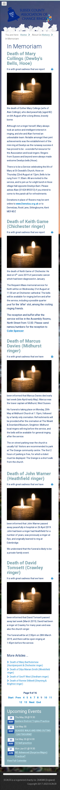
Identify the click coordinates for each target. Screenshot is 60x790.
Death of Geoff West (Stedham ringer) (29, 676)
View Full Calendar (17, 760)
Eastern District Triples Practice (32, 721)
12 (20, 702)
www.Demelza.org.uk (27, 203)
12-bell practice (23, 743)
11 (50, 697)
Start (10, 697)
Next (31, 702)
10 (45, 697)
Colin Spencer (15, 330)
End (38, 702)
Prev (18, 697)
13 (25, 702)
